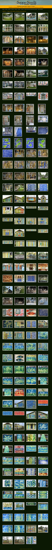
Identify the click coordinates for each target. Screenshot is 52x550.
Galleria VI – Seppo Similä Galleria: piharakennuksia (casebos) (14, 11)
